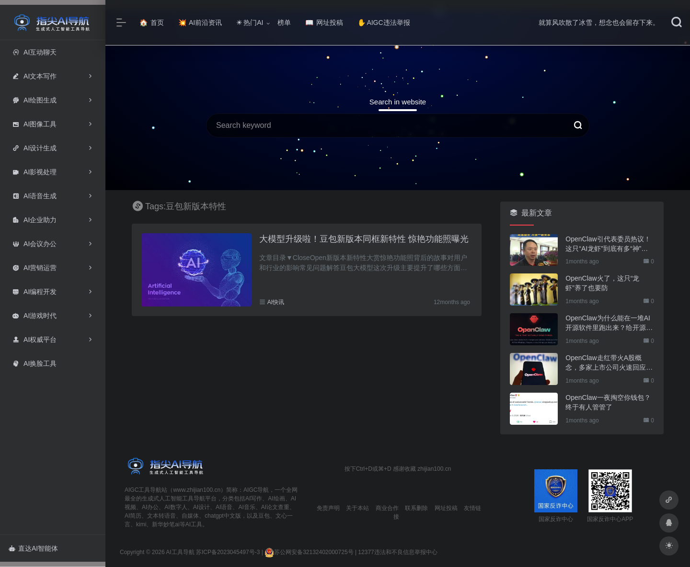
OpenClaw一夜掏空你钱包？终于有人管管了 (607, 402)
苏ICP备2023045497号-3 (228, 552)
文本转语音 (161, 515)
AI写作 (253, 498)
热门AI (249, 22)
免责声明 (328, 508)
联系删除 (416, 508)
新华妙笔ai (165, 524)
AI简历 (133, 515)
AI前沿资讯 (200, 22)
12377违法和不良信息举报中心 (397, 552)
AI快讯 (275, 302)
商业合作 (387, 508)
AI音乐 (246, 507)
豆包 (264, 515)
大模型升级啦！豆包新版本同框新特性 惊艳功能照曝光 (364, 239)
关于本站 (357, 508)
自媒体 (190, 515)
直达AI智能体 (33, 548)
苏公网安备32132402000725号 (308, 552)
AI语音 (224, 507)
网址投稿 (324, 22)
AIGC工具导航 (143, 490)
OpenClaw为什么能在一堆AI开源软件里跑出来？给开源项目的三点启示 (609, 323)
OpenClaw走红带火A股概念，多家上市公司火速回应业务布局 (609, 363)
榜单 (284, 22)
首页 (151, 22)
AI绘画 (276, 498)
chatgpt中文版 (223, 515)
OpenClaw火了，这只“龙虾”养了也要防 (602, 283)
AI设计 (201, 507)
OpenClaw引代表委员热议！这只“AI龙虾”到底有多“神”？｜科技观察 (607, 244)
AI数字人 (175, 507)
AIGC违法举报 (383, 22)
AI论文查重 (275, 507)
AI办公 (150, 507)
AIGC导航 (256, 490)
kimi (141, 524)
